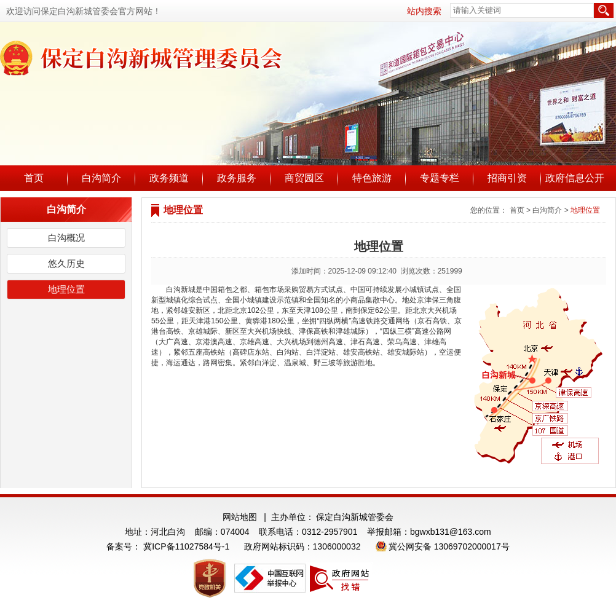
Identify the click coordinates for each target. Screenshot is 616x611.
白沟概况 (66, 237)
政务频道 (169, 178)
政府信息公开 (574, 178)
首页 (34, 178)
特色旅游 (372, 178)
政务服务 (236, 178)
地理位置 (66, 289)
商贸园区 (304, 178)
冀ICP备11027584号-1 (186, 546)
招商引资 (507, 178)
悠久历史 (66, 263)
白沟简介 (101, 178)
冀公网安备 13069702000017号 (449, 546)
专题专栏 (439, 178)
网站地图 (240, 517)
